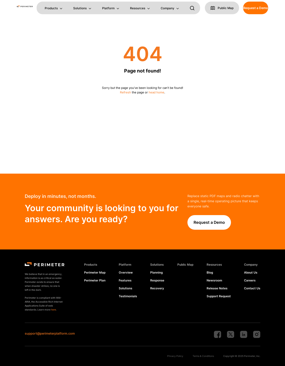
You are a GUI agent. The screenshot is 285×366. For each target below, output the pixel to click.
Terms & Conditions (203, 356)
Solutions (80, 8)
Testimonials (128, 296)
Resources (137, 8)
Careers (250, 280)
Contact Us (252, 288)
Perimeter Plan (94, 280)
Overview (126, 272)
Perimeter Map (94, 272)
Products (51, 8)
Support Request (219, 296)
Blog (210, 272)
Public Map (185, 264)
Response (157, 280)
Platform (108, 8)
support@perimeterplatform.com (50, 333)
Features (125, 280)
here (53, 309)
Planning (156, 272)
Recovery (157, 288)
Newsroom (214, 280)
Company (167, 8)
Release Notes (217, 288)
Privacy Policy (175, 356)
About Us (250, 272)
